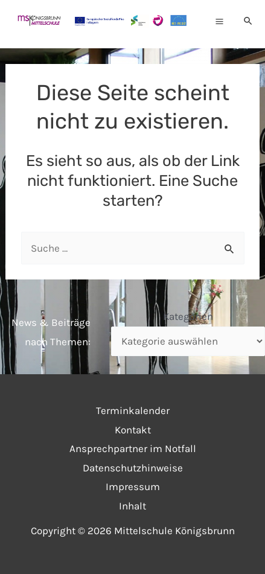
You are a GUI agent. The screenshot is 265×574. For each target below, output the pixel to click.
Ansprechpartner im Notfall (132, 448)
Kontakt (133, 430)
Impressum (133, 486)
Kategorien (188, 316)
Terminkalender (133, 410)
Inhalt (132, 506)
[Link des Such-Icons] (249, 21)
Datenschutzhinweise (133, 468)
